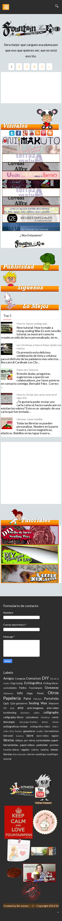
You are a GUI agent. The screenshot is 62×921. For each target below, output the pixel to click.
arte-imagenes (35, 707)
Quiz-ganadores (18, 703)
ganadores (29, 731)
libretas (8, 740)
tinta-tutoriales (19, 754)
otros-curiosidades (39, 740)
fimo (12, 731)
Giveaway (52, 687)
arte (20, 708)
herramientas (52, 731)
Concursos (33, 678)
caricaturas (32, 717)
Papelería (12, 698)
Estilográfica (33, 683)
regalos (25, 749)
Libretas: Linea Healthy (30, 419)
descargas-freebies (28, 722)
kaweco (19, 736)
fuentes (18, 731)
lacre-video (43, 735)
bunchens (25, 712)
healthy (40, 731)
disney (45, 722)
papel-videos (27, 744)
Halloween (8, 693)
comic (55, 717)
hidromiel (8, 735)
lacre (29, 735)
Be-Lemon (23, 905)
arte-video (53, 707)
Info (20, 693)
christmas (45, 717)
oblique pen (21, 740)
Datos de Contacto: (28, 369)
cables (37, 712)
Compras (20, 678)
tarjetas (45, 749)
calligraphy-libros (13, 717)
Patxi (27, 698)
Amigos (8, 678)
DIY (45, 677)
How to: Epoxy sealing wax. (32, 323)
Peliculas (38, 699)
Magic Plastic (35, 693)
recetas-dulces (11, 749)
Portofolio (51, 698)
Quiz (6, 703)
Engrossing (17, 683)
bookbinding (9, 712)
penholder (42, 744)
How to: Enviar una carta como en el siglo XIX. (37, 396)
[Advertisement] (31, 87)
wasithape (41, 754)
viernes (31, 754)
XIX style (8, 708)
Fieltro (23, 687)
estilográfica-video (40, 726)
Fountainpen (35, 687)
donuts (55, 722)
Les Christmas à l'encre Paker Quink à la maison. (39, 346)
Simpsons (54, 703)
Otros (53, 692)
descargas (9, 721)
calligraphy (51, 712)
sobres (35, 749)
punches (54, 745)
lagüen (55, 735)
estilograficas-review (15, 726)
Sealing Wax (38, 703)
